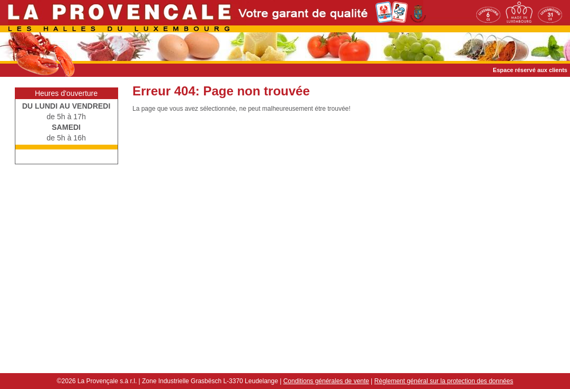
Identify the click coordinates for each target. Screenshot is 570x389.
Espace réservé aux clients (530, 70)
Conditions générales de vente (326, 381)
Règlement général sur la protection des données (444, 381)
